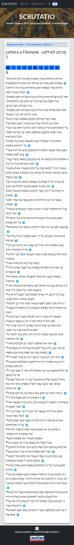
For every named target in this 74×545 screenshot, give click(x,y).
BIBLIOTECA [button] (37, 3)
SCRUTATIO (9, 4)
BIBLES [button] (23, 3)
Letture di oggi (59, 23)
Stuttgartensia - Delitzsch (39, 44)
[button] (55, 4)
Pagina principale (15, 44)
